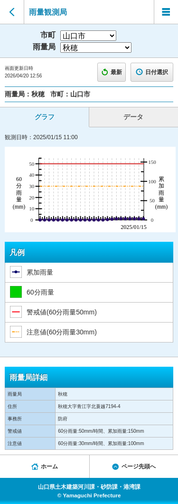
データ (133, 117)
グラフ (45, 117)
